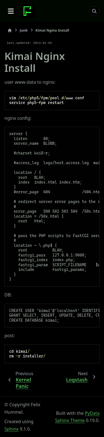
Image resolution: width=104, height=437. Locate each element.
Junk (24, 30)
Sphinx (11, 429)
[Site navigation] (10, 11)
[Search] (94, 11)
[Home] (9, 30)
